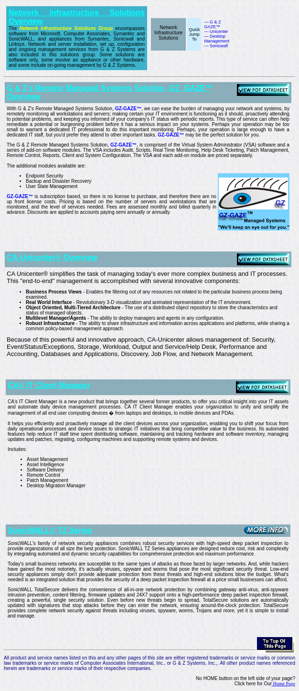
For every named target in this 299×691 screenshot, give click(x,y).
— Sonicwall (216, 45)
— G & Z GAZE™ (212, 24)
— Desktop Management (216, 38)
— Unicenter (216, 31)
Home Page (283, 683)
